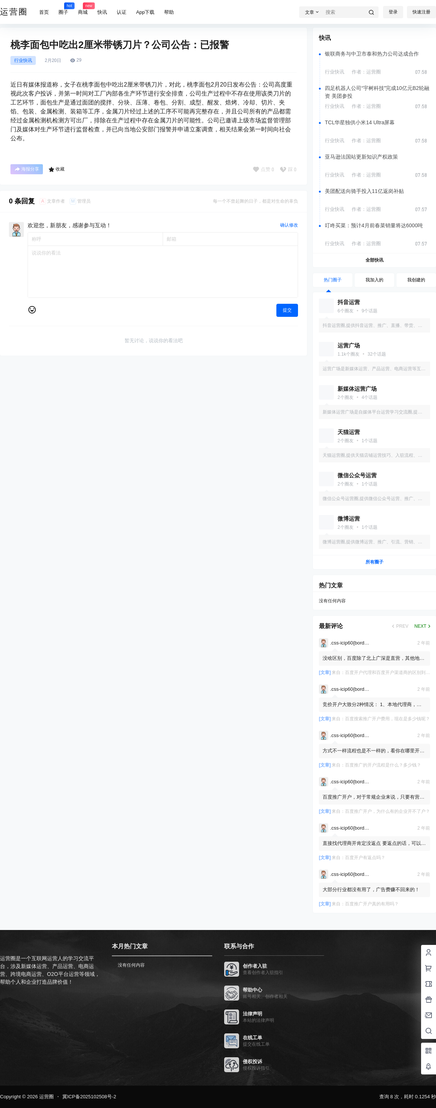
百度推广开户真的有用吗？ (372, 903)
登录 (393, 12)
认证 (121, 12)
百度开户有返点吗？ (365, 857)
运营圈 (46, 1096)
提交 (287, 310)
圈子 (63, 8)
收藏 (56, 169)
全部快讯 (374, 260)
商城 (83, 8)
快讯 (102, 12)
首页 (44, 12)
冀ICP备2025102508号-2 (89, 1096)
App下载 (145, 12)
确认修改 (289, 225)
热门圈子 (333, 280)
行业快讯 (23, 60)
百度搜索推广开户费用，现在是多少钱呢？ (387, 718)
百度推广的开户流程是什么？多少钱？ (383, 765)
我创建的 (416, 280)
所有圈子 (374, 562)
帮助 (169, 12)
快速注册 (421, 12)
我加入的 (374, 280)
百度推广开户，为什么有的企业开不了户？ (387, 811)
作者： (366, 72)
